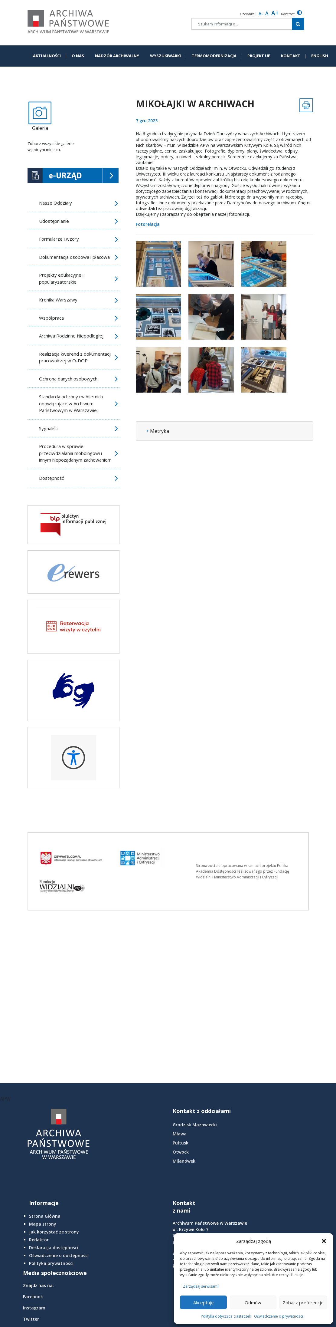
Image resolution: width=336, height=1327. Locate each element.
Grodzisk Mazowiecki (195, 1125)
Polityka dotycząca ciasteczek (226, 1316)
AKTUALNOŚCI (47, 55)
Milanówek (184, 1161)
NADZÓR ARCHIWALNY (117, 55)
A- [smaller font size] (261, 13)
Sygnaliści (48, 428)
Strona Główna (44, 1216)
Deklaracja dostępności (53, 1247)
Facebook (33, 1296)
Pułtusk (180, 1143)
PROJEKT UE (258, 55)
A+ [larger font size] (275, 13)
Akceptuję (203, 1302)
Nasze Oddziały (55, 203)
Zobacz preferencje (303, 1302)
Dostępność (51, 478)
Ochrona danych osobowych (68, 379)
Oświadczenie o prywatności (278, 1316)
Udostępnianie (54, 221)
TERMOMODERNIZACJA (214, 55)
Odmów (253, 1302)
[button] (324, 1241)
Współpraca (51, 318)
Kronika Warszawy (58, 300)
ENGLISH (319, 55)
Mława (180, 1134)
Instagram (34, 1308)
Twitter (31, 1319)
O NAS (78, 55)
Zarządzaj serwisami (200, 1286)
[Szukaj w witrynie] (298, 24)
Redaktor (39, 1240)
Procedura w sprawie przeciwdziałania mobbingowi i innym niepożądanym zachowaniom (75, 453)
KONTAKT (290, 55)
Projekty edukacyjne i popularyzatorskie (61, 278)
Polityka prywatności (51, 1263)
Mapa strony (42, 1224)
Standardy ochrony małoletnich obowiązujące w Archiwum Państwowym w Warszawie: (71, 403)
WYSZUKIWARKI (165, 55)
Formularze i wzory (59, 239)
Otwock (181, 1152)
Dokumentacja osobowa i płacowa (74, 257)
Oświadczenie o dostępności (59, 1255)
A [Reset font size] (267, 13)
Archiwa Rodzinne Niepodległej (71, 336)
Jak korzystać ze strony (54, 1232)
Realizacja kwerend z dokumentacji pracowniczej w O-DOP (75, 357)
